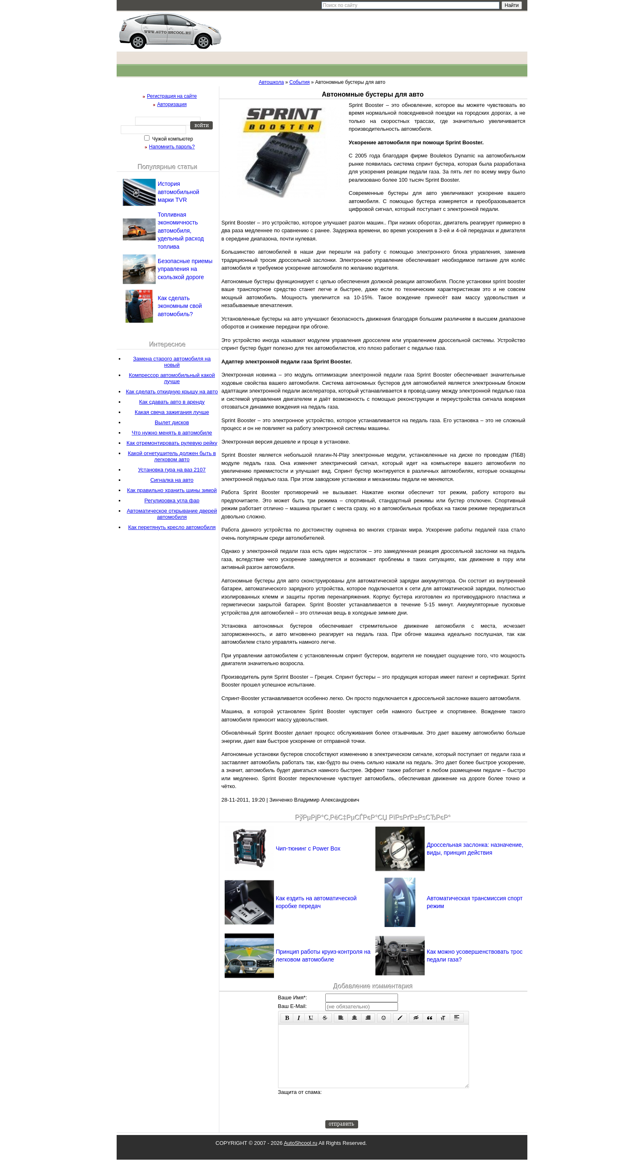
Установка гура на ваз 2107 (172, 470)
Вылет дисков (172, 422)
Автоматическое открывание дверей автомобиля (172, 514)
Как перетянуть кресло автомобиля (172, 527)
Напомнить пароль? (172, 147)
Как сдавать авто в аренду (172, 402)
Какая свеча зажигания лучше (172, 412)
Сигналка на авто (171, 480)
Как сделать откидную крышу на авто (172, 391)
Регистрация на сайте (172, 96)
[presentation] (387, 1116)
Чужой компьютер (172, 139)
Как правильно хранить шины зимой (171, 490)
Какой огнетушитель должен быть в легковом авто (172, 456)
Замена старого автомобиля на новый (172, 362)
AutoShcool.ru (300, 1155)
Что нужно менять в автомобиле (172, 433)
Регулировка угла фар (172, 500)
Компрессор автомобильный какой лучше (172, 378)
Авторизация (172, 104)
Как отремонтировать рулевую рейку (171, 443)
